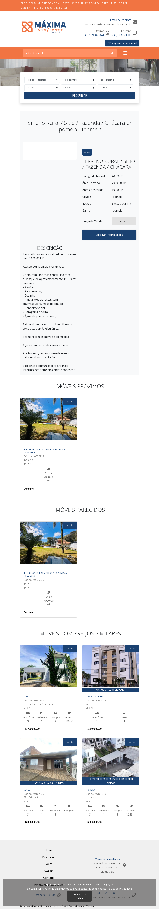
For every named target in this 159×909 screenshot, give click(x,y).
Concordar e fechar (79, 896)
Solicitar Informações (109, 235)
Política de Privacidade (119, 888)
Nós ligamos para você (122, 43)
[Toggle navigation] (125, 53)
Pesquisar (79, 95)
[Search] (70, 53)
